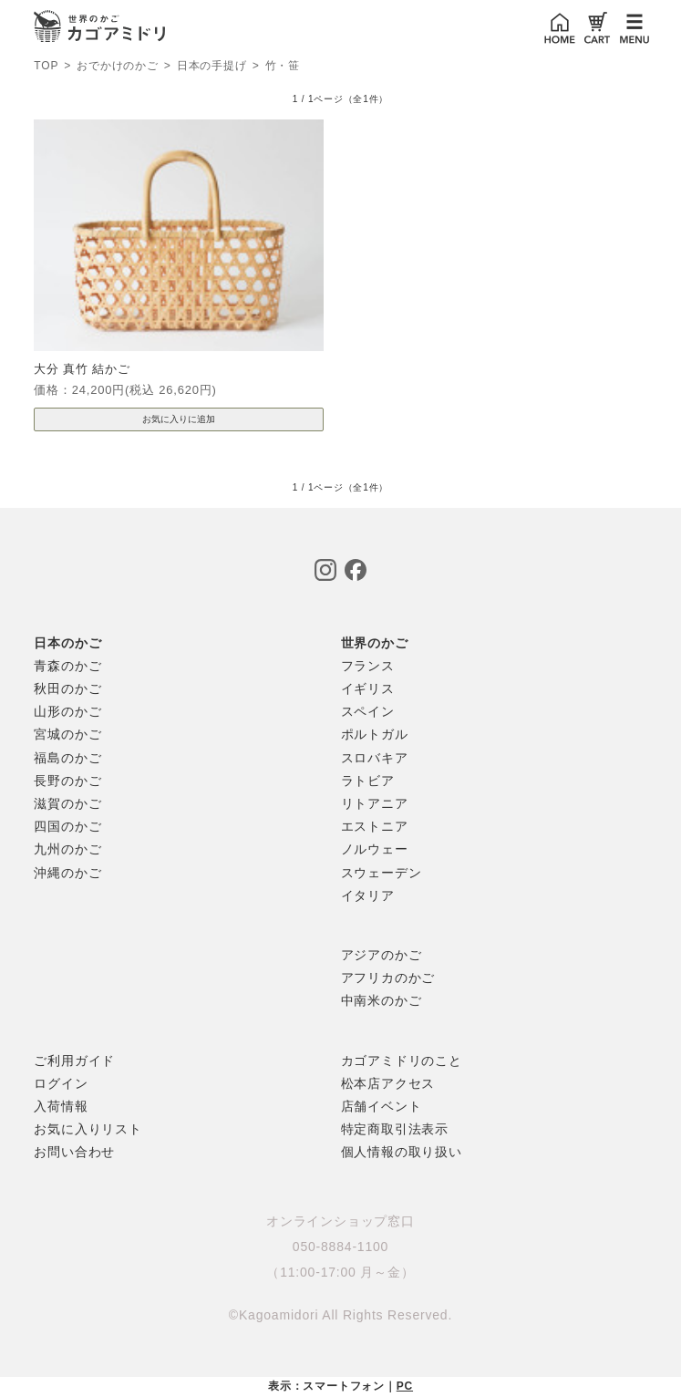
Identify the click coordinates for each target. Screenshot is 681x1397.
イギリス (368, 688)
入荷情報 (61, 1106)
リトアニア (374, 803)
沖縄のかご (67, 872)
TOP (46, 65)
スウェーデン (381, 872)
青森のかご (67, 665)
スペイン (368, 711)
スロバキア (374, 757)
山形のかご (67, 711)
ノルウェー (374, 849)
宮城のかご (67, 734)
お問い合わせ (74, 1151)
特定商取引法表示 (395, 1129)
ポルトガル (374, 734)
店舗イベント (381, 1106)
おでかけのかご (118, 66)
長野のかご (67, 780)
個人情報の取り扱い (401, 1151)
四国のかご (67, 826)
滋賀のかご (67, 803)
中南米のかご (381, 1000)
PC (405, 1386)
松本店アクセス (388, 1083)
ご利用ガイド (74, 1060)
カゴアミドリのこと (401, 1060)
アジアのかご (381, 954)
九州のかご (67, 849)
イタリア (368, 895)
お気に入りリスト (87, 1129)
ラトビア (368, 780)
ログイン (61, 1083)
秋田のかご (67, 688)
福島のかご (67, 757)
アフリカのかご (388, 977)
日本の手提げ (212, 66)
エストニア (374, 826)
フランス (368, 665)
